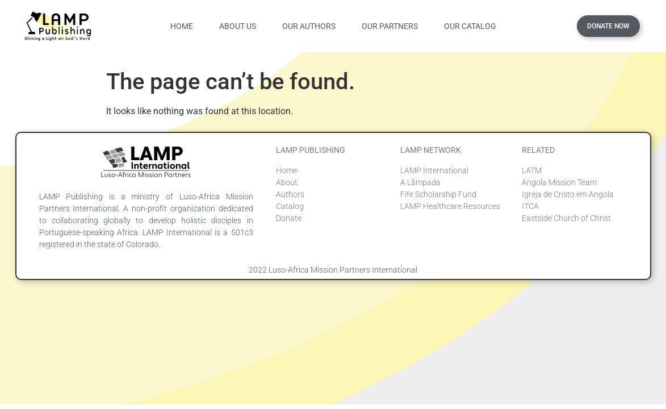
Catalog (290, 206)
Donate (288, 218)
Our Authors (309, 26)
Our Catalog (470, 26)
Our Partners (390, 26)
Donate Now (608, 26)
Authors (290, 194)
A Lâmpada (420, 182)
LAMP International (434, 170)
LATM (532, 170)
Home (181, 26)
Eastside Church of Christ (566, 218)
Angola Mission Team (559, 182)
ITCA (530, 206)
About (287, 182)
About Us (237, 26)
